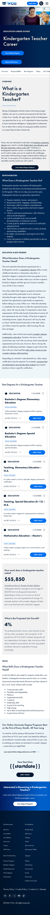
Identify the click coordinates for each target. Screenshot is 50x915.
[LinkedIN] (5, 896)
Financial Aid (29, 869)
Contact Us (33, 889)
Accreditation (7, 838)
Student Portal (29, 830)
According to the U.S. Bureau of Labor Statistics (22, 585)
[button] (13, 418)
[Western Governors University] (9, 3)
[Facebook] (9, 896)
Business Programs (8, 861)
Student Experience (8, 869)
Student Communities (31, 881)
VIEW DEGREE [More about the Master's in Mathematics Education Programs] (10, 543)
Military (27, 861)
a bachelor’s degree (28, 269)
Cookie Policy (21, 889)
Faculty (27, 873)
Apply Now (32, 3)
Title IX (27, 841)
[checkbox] (43, 393)
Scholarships (7, 877)
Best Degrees (28, 71)
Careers (5, 845)
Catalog (27, 838)
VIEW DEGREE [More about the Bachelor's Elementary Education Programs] (11, 407)
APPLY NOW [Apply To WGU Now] (37, 418)
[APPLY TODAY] (25, 775)
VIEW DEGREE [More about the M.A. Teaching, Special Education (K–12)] (10, 509)
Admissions (28, 834)
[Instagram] (14, 896)
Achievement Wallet (30, 849)
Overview (4, 71)
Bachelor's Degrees (8, 865)
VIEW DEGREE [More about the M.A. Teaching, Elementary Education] (10, 475)
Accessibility (7, 834)
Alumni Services (29, 845)
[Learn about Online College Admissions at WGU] (21, 752)
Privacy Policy (8, 889)
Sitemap (43, 889)
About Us (6, 830)
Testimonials (28, 877)
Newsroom (6, 841)
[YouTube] (19, 896)
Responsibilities (16, 71)
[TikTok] (23, 896)
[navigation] (47, 3)
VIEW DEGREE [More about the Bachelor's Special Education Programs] (11, 441)
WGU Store (6, 849)
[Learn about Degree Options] (25, 167)
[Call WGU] (41, 3)
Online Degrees (7, 873)
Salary (38, 71)
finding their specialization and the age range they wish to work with (24, 146)
